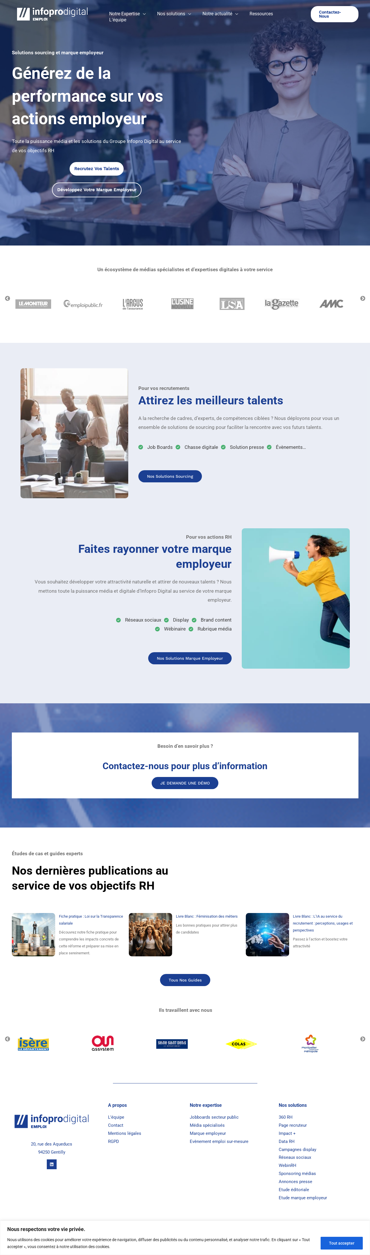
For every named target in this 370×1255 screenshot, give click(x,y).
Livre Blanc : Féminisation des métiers (207, 916)
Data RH (287, 1142)
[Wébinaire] (170, 629)
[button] (150, 15)
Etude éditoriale (294, 1190)
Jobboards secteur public (215, 1117)
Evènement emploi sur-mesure (219, 1142)
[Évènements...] (286, 447)
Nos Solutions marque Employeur (187, 658)
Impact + (287, 1134)
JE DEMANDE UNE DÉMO (185, 783)
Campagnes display (297, 1150)
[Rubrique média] (210, 629)
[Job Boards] (155, 447)
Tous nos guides (185, 980)
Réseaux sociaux (295, 1158)
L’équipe (116, 1117)
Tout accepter (341, 1243)
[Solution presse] (242, 447)
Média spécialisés (208, 1125)
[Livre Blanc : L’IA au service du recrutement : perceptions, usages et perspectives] (267, 935)
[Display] (176, 620)
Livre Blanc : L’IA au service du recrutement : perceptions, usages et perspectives (323, 923)
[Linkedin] (52, 1165)
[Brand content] (212, 620)
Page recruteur (293, 1125)
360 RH (286, 1117)
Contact (115, 1125)
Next (363, 299)
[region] (185, 1238)
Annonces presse (295, 1182)
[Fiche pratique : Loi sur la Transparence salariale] (33, 935)
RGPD (113, 1142)
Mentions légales (124, 1134)
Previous (7, 299)
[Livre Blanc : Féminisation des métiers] (150, 935)
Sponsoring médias (297, 1174)
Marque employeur (208, 1134)
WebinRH (287, 1166)
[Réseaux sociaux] (138, 620)
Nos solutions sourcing (171, 476)
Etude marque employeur (303, 1198)
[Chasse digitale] (197, 447)
